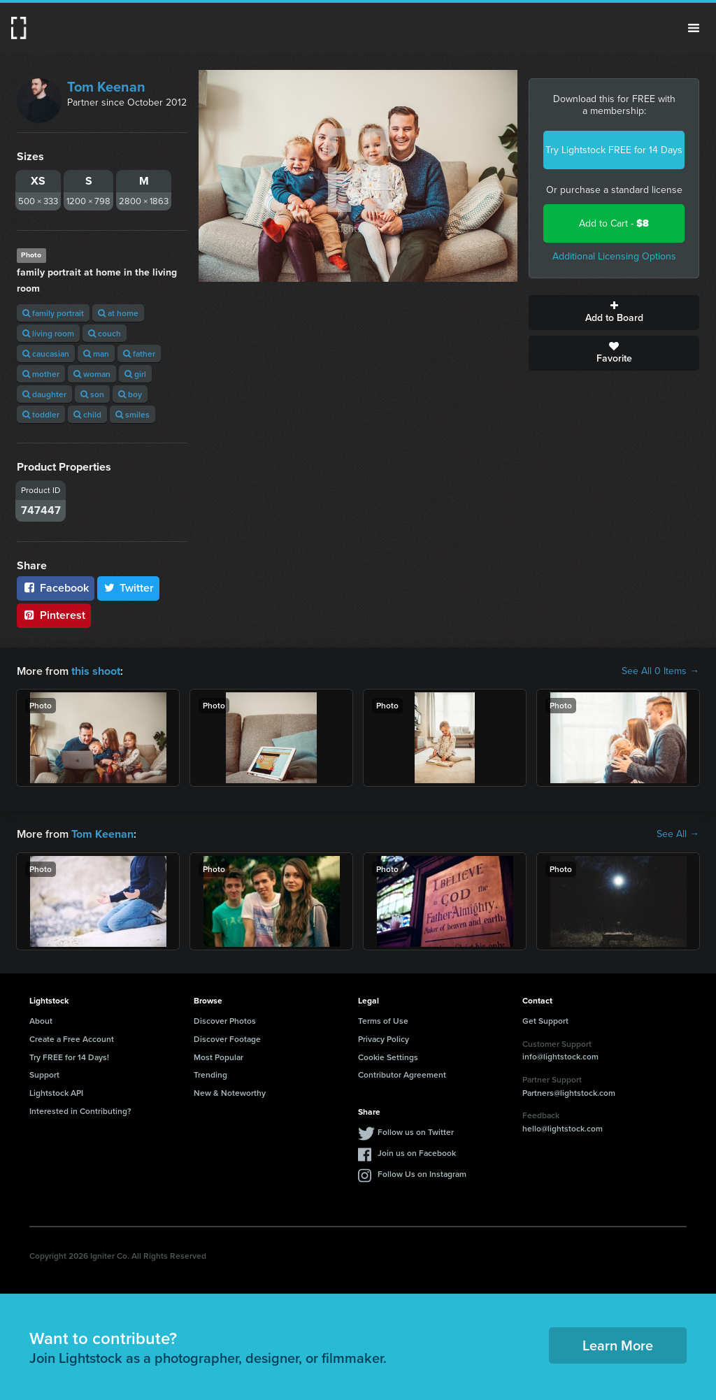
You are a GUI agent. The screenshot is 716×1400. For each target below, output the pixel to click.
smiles (132, 414)
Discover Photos (225, 1021)
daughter (44, 394)
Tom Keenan (106, 86)
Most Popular (218, 1056)
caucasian (45, 353)
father (139, 353)
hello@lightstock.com (562, 1128)
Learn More (617, 1345)
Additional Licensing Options (614, 256)
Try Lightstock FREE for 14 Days (613, 150)
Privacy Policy (383, 1039)
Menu (693, 28)
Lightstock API (56, 1093)
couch (104, 333)
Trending (210, 1074)
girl (135, 374)
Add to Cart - (614, 223)
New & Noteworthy (230, 1093)
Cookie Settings (388, 1056)
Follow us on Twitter (416, 1132)
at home (118, 313)
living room (48, 333)
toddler (40, 414)
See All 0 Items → (660, 671)
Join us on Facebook (417, 1153)
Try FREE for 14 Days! (69, 1056)
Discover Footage (227, 1039)
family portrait (53, 313)
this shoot (95, 671)
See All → (678, 834)
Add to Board (613, 312)
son (92, 394)
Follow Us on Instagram (422, 1174)
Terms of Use (383, 1021)
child (87, 414)
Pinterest (53, 615)
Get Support (545, 1021)
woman (91, 374)
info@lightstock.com (560, 1056)
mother (40, 374)
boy (130, 394)
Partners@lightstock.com (568, 1092)
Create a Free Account (71, 1039)
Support (44, 1074)
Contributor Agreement (402, 1074)
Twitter (129, 588)
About (40, 1021)
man (96, 353)
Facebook (55, 588)
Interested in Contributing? (80, 1111)
